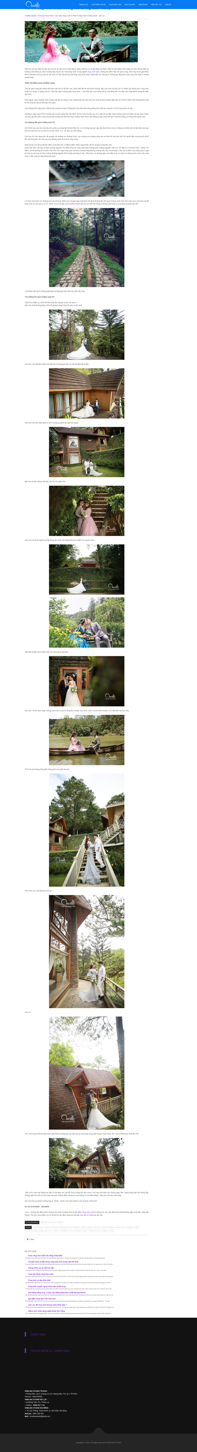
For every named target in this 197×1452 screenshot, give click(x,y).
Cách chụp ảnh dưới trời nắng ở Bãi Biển (45, 1256)
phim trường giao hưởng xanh (70, 1231)
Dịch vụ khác (130, 5)
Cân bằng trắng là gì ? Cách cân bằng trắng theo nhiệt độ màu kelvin (57, 1293)
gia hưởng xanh (130, 1227)
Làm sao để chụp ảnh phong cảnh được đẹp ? (47, 1305)
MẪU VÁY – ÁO (156, 5)
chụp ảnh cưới (93, 72)
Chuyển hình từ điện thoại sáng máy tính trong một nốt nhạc (53, 1262)
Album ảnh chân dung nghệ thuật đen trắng (46, 1311)
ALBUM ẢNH (143, 5)
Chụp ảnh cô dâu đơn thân (39, 1280)
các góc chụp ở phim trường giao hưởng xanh (60, 1227)
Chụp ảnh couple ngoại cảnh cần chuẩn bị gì (47, 1286)
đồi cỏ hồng (88, 1215)
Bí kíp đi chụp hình (52, 1222)
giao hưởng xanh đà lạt (38, 1231)
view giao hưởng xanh (101, 1231)
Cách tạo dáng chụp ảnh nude (40, 1274)
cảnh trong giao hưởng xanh (104, 1227)
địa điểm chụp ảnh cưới (84, 1212)
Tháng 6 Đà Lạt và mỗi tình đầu (41, 1268)
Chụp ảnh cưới (115, 5)
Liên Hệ (168, 5)
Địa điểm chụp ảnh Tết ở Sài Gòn (42, 1299)
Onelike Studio (74, 204)
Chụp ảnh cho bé (98, 5)
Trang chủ (83, 5)
